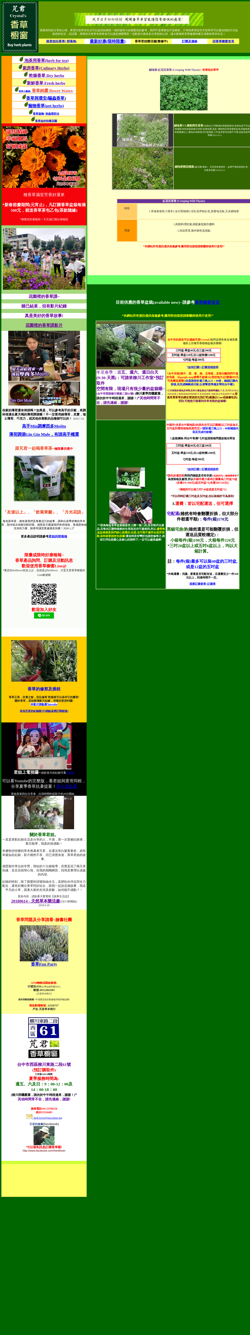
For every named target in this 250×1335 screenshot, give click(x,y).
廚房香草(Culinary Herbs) (46, 68)
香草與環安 (36, 98)
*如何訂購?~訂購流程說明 (202, 367)
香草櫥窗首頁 (207, 302)
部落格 (70, 772)
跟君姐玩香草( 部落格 (61, 41)
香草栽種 (38, 113)
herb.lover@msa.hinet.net (44, 1117)
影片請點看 (66, 786)
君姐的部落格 (58, 536)
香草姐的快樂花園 (46, 120)
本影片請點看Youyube (44, 704)
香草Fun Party (44, 964)
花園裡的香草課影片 (44, 325)
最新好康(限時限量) (108, 41)
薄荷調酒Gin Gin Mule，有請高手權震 (44, 434)
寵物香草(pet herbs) (46, 106)
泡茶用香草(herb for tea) (46, 60)
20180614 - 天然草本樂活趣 (35, 901)
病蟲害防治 (52, 113)
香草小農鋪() (46, 91)
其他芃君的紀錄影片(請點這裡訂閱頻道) (44, 711)
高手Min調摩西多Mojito (44, 426)
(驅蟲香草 (56, 98)
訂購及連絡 (189, 41)
